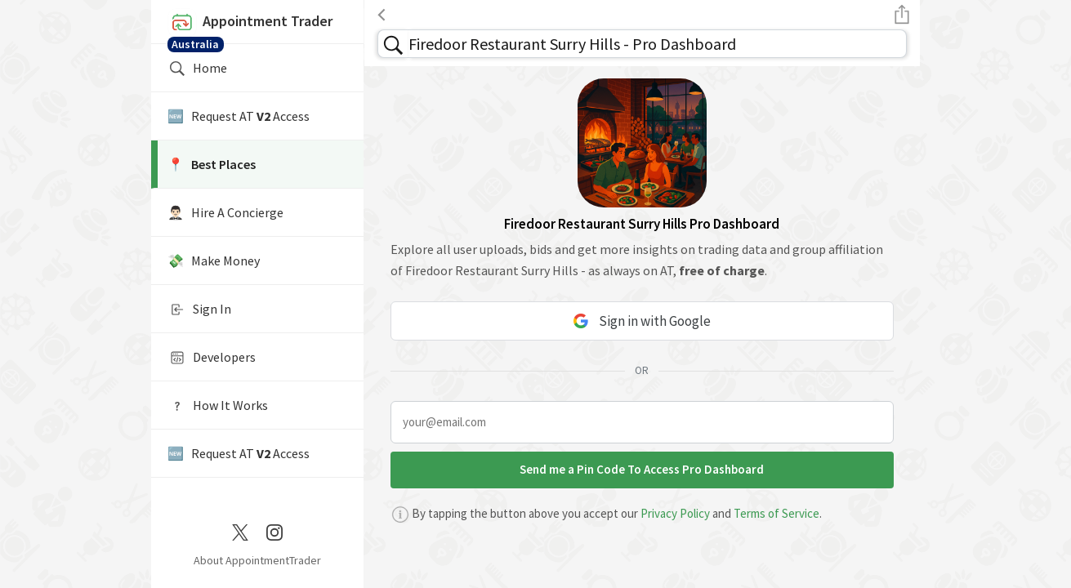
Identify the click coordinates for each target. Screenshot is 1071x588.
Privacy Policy (675, 513)
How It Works (217, 406)
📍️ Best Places (211, 164)
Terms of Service (776, 513)
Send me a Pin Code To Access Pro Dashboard (642, 469)
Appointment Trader (257, 26)
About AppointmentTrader (257, 560)
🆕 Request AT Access (238, 116)
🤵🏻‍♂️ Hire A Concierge (225, 212)
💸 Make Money (213, 260)
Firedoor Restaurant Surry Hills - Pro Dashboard (572, 43)
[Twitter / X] (240, 531)
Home (197, 68)
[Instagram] (274, 531)
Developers (211, 358)
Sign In (199, 309)
